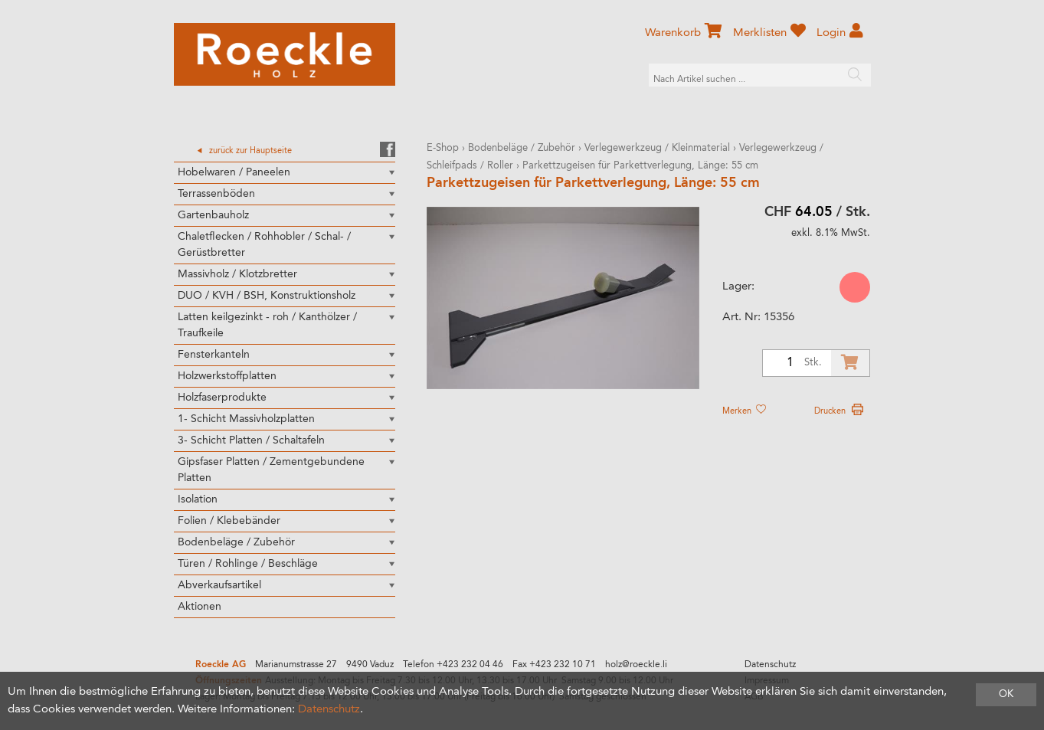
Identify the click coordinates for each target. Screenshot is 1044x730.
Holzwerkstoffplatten (227, 376)
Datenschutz (770, 664)
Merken (743, 411)
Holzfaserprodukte (222, 397)
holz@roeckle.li (636, 664)
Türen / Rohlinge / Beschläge (248, 563)
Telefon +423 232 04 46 (453, 664)
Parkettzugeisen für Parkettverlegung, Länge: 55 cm (640, 166)
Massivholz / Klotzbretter (237, 274)
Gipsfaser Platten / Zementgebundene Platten (271, 470)
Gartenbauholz (213, 215)
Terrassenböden (216, 193)
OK (1006, 694)
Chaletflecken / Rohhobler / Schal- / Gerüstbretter (264, 244)
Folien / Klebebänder (229, 521)
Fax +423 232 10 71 (554, 664)
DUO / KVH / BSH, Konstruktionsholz (266, 295)
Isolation (198, 499)
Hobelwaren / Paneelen (234, 172)
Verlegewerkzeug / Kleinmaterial (657, 148)
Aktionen (199, 606)
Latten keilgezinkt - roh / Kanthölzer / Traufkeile (267, 325)
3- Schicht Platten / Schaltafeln (251, 440)
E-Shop (443, 148)
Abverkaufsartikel (219, 585)
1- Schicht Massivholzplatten (246, 419)
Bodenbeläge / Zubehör (236, 542)
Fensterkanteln (214, 354)
